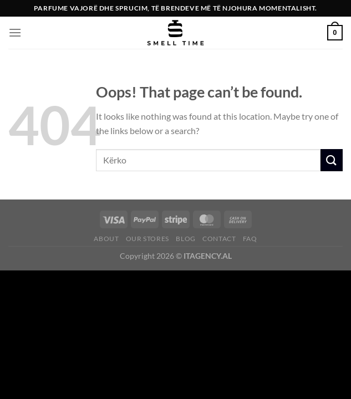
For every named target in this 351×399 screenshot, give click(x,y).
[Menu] (15, 32)
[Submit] (332, 160)
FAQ (250, 238)
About (106, 238)
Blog (185, 238)
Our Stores (147, 238)
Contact (219, 238)
